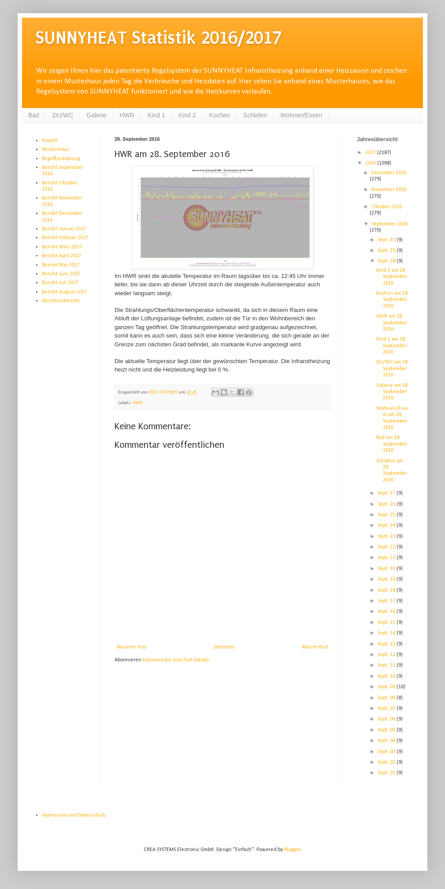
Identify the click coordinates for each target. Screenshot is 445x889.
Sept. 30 (387, 240)
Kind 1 (156, 115)
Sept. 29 (387, 250)
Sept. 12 (387, 654)
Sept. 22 (387, 547)
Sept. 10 (387, 676)
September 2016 (389, 224)
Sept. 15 (387, 622)
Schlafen (255, 115)
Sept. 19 (387, 579)
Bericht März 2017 (62, 247)
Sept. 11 (387, 665)
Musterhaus (55, 149)
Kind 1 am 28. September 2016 (391, 346)
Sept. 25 (387, 515)
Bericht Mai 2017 (60, 265)
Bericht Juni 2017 (61, 274)
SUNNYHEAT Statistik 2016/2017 (158, 37)
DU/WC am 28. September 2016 (392, 369)
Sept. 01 (387, 773)
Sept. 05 (387, 730)
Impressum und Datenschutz (74, 815)
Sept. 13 (387, 644)
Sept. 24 (387, 525)
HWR (127, 115)
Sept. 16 (387, 611)
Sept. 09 (387, 687)
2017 (371, 152)
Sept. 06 (387, 719)
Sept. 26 (387, 504)
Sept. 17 (387, 601)
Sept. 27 (387, 493)
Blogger (292, 849)
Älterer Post (315, 647)
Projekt (50, 140)
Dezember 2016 (388, 173)
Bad (33, 115)
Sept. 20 (387, 568)
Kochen (219, 115)
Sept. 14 (387, 633)
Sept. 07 (387, 708)
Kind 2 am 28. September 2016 (391, 277)
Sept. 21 (387, 557)
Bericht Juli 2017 (60, 282)
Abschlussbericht (61, 301)
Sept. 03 (387, 751)
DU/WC (62, 115)
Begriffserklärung (61, 158)
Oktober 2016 (386, 207)
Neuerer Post (132, 647)
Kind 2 (187, 115)
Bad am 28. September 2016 (391, 444)
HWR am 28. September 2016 (391, 323)
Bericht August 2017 (64, 292)
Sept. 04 (387, 740)
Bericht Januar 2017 (64, 229)
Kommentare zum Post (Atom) (176, 660)
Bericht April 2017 (61, 256)
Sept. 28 (387, 261)
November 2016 (388, 189)
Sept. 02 (387, 762)
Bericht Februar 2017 (65, 237)
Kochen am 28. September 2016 (392, 300)
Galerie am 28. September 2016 (392, 392)
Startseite (224, 647)
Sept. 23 (387, 536)
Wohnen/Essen (301, 115)
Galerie (96, 115)
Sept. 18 (387, 590)
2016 (371, 163)
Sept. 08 (387, 698)
